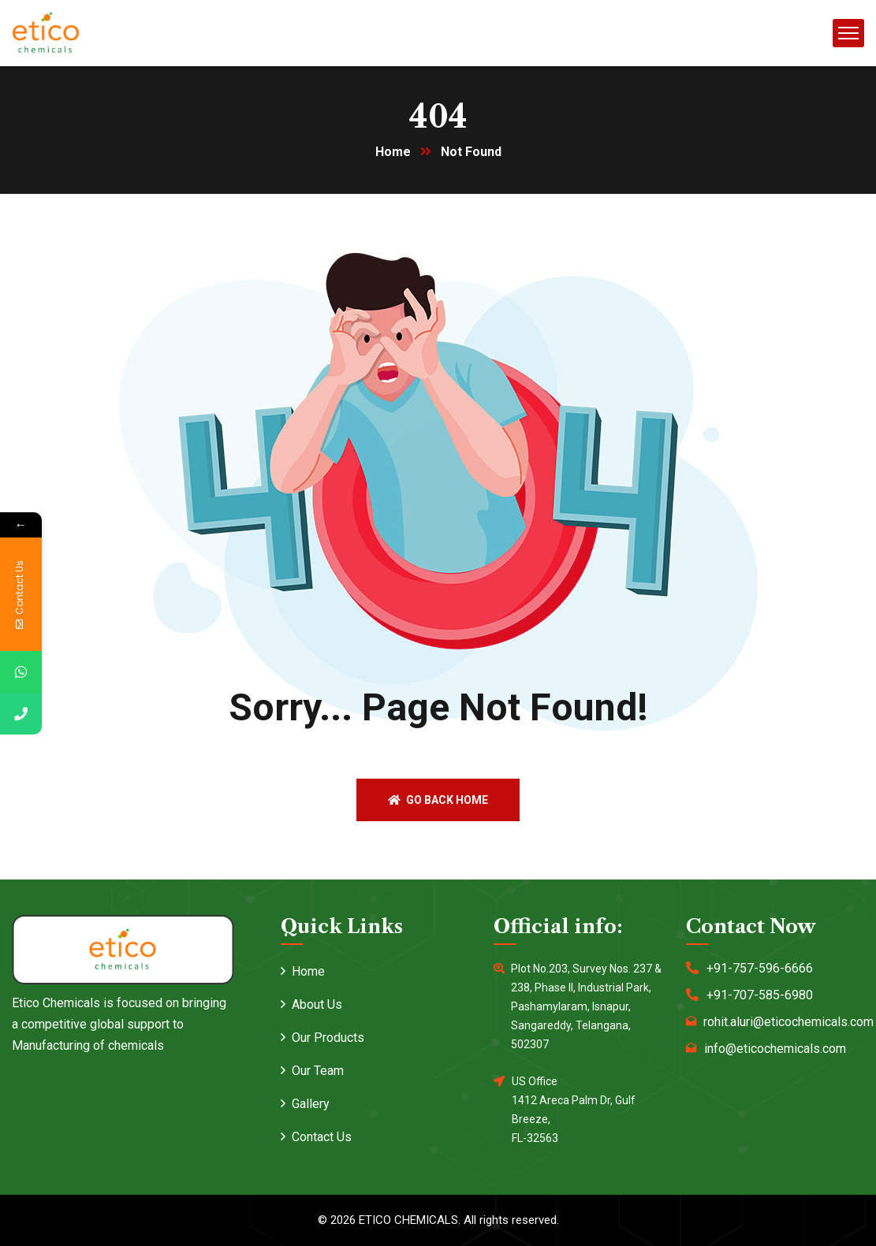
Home (393, 151)
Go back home (438, 800)
